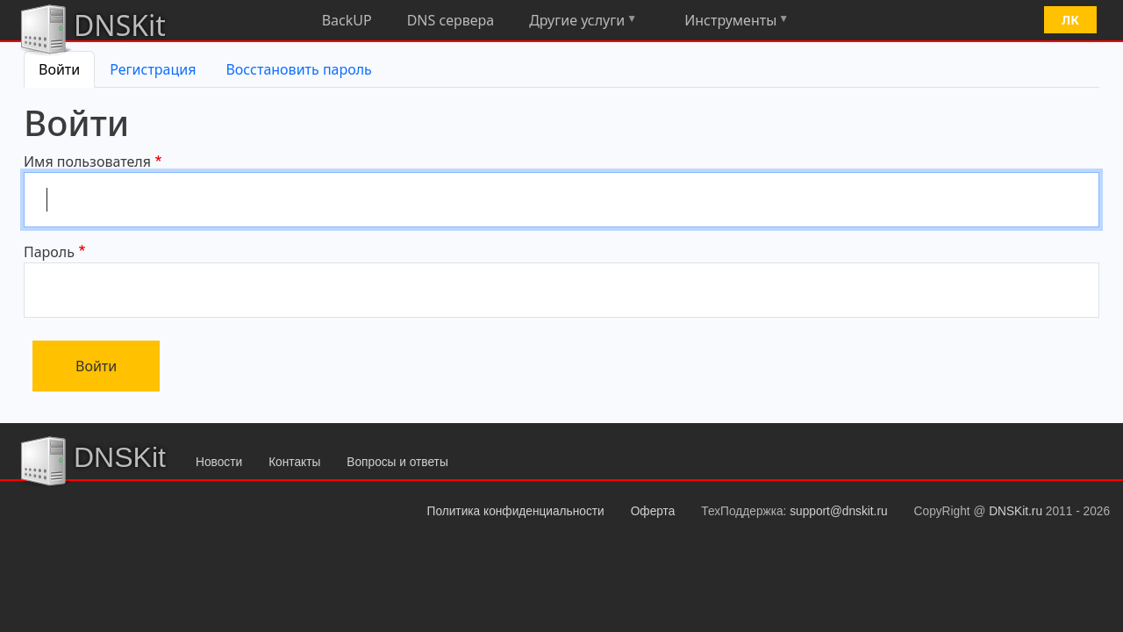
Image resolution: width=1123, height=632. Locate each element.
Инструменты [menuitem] (729, 23)
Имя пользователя (87, 161)
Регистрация (153, 69)
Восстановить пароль (298, 69)
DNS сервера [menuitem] (451, 20)
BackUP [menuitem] (347, 20)
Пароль (49, 252)
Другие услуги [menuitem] (575, 23)
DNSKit (92, 28)
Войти (59, 69)
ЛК (1070, 19)
